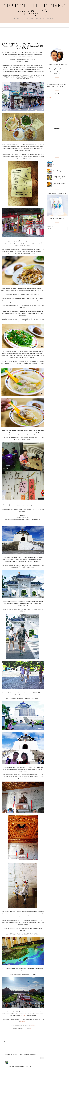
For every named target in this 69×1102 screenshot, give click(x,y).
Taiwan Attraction (22, 1035)
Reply (42, 1058)
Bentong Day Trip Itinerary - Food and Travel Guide (59, 171)
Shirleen (11, 1062)
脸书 (31, 1028)
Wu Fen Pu (23, 1015)
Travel (30, 1035)
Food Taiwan (8, 1035)
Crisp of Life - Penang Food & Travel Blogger (34, 10)
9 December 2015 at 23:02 (10, 1052)
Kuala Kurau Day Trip (58, 164)
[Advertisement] (27, 35)
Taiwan (15, 1035)
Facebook (32, 1025)
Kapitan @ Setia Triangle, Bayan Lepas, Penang (59, 184)
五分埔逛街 (22, 1021)
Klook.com (49, 97)
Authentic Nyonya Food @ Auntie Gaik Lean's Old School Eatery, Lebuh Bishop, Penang (60, 177)
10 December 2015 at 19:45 (14, 1064)
